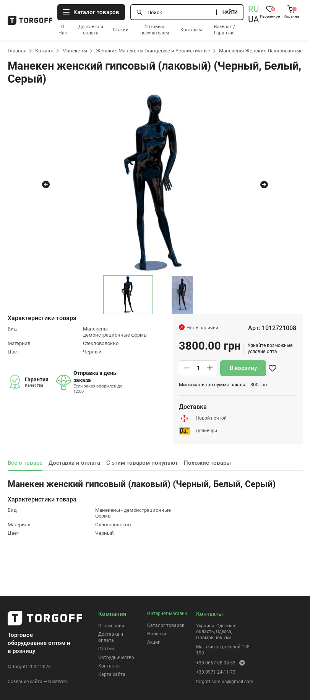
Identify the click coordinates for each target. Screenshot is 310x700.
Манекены (74, 51)
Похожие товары (207, 462)
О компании (111, 625)
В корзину (243, 368)
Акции (154, 642)
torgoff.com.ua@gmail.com (224, 681)
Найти (229, 12)
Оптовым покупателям (154, 30)
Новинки (156, 634)
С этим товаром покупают (142, 462)
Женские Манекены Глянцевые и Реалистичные (153, 51)
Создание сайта (25, 681)
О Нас (62, 30)
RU (253, 9)
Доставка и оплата (90, 30)
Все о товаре (25, 462)
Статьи (120, 30)
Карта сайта (111, 674)
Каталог (44, 51)
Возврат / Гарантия (224, 30)
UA (253, 19)
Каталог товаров (166, 625)
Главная (17, 51)
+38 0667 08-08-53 (215, 663)
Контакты (191, 30)
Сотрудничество (116, 657)
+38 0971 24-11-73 (215, 672)
